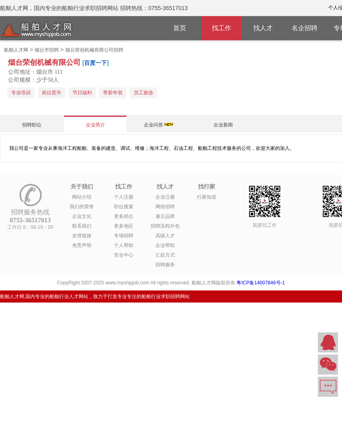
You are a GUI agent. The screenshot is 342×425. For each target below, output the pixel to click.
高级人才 (165, 235)
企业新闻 (223, 125)
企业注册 (165, 197)
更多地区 (123, 226)
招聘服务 (165, 264)
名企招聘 (304, 28)
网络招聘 (165, 206)
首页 (179, 28)
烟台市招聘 (47, 50)
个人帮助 (123, 245)
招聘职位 (31, 125)
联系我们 (81, 226)
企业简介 (95, 125)
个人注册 (123, 197)
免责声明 (81, 245)
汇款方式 (165, 255)
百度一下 (95, 63)
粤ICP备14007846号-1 (260, 283)
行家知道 (206, 197)
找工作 (221, 28)
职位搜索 (123, 206)
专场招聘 (123, 235)
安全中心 (123, 255)
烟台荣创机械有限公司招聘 (94, 50)
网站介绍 (81, 197)
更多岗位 (123, 216)
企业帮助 (165, 245)
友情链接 (81, 235)
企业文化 (81, 216)
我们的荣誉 (82, 206)
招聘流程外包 (165, 226)
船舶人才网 (16, 50)
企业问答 (153, 125)
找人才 (263, 28)
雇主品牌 (165, 216)
